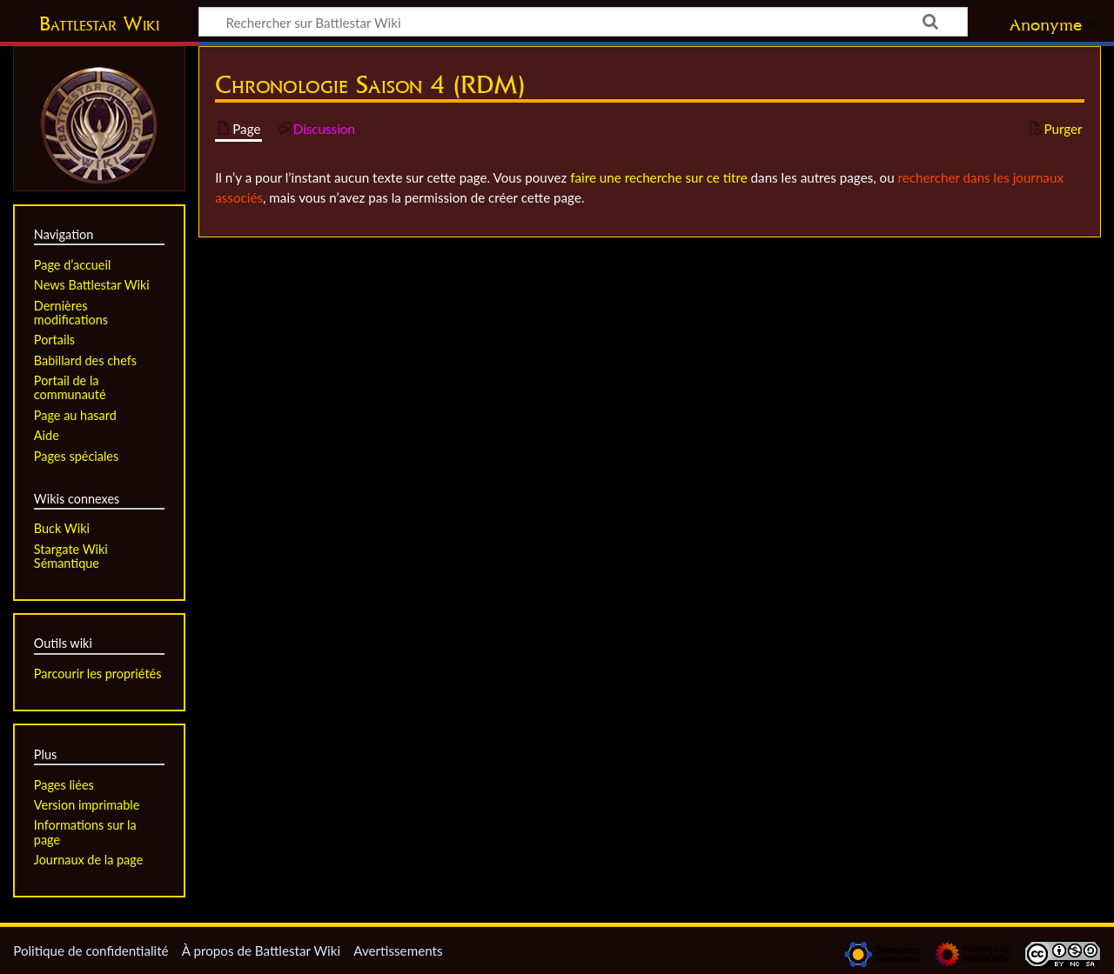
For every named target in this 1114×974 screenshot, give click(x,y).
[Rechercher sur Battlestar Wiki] (583, 22)
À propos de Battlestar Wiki (261, 950)
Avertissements (397, 950)
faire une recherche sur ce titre (658, 177)
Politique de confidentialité (90, 950)
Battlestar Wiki (99, 23)
